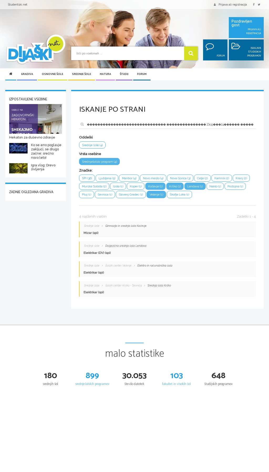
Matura (105, 74)
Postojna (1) (236, 186)
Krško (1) (176, 186)
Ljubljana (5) (107, 178)
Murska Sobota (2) (94, 186)
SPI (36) (87, 178)
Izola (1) (118, 186)
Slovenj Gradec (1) (131, 195)
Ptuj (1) (86, 195)
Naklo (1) (216, 186)
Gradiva (27, 74)
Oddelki (86, 137)
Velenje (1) (157, 195)
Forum (142, 74)
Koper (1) (136, 186)
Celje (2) (203, 178)
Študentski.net (17, 4)
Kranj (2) (242, 178)
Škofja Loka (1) (181, 195)
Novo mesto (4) (153, 178)
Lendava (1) (196, 186)
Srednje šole (81, 74)
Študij (124, 74)
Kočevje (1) (155, 186)
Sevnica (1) (105, 195)
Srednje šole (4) (93, 145)
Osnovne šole (52, 74)
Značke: (85, 170)
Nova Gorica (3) (180, 178)
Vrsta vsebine (90, 154)
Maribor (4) (129, 178)
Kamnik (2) (222, 178)
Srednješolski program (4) (99, 161)
